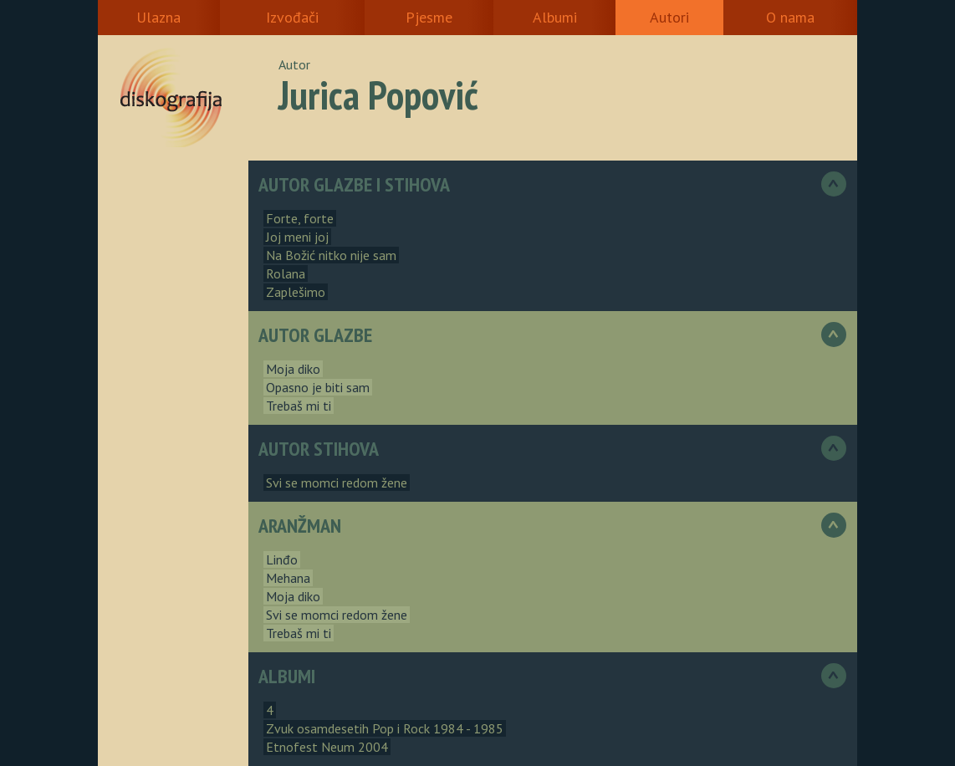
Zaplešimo (295, 291)
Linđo (282, 559)
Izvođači (292, 17)
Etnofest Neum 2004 (327, 746)
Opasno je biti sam (318, 387)
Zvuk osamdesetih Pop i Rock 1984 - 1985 (384, 728)
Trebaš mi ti (298, 405)
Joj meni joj (297, 236)
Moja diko (293, 368)
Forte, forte (300, 218)
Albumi (555, 17)
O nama (790, 17)
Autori (669, 17)
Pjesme (429, 17)
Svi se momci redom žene (336, 482)
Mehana (288, 577)
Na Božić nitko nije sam (331, 255)
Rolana (285, 273)
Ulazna (158, 17)
